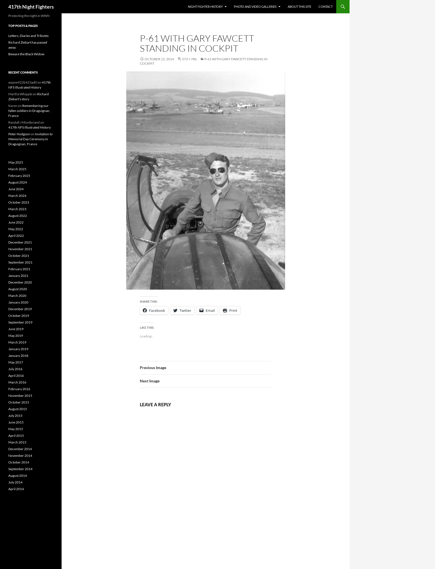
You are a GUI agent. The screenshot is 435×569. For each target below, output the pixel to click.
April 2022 (16, 236)
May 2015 (15, 429)
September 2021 (20, 262)
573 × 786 (189, 59)
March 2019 (17, 342)
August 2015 (17, 409)
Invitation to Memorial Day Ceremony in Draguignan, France (30, 139)
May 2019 (15, 336)
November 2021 (20, 249)
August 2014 (17, 475)
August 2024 (17, 182)
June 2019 (16, 329)
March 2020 (17, 296)
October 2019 (18, 316)
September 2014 (20, 469)
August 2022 (17, 216)
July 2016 (15, 369)
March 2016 (17, 382)
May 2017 (15, 362)
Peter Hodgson (19, 134)
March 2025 (17, 169)
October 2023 (18, 202)
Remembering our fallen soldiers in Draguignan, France (29, 111)
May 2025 (15, 162)
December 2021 (20, 242)
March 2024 (17, 196)
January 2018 (18, 356)
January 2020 (18, 302)
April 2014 (16, 489)
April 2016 (16, 376)
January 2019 (18, 349)
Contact (325, 6)
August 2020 (17, 289)
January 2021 (18, 276)
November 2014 (20, 455)
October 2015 (18, 402)
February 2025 (19, 176)
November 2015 (20, 395)
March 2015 (17, 442)
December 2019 (20, 309)
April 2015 (16, 435)
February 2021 (19, 269)
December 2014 (20, 449)
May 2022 (15, 229)
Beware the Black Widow (26, 54)
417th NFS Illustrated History (29, 127)
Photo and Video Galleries (255, 6)
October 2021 (18, 256)
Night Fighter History (205, 6)
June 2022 (16, 222)
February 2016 (19, 389)
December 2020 (20, 282)
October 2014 (18, 462)
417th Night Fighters (31, 7)
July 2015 (15, 415)
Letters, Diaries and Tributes (28, 36)
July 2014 (15, 482)
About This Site (299, 6)
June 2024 (16, 189)
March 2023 (17, 209)
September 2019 (20, 322)
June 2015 (16, 422)
